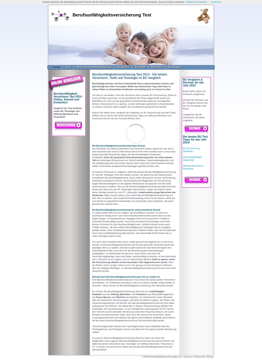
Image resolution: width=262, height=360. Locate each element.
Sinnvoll (140, 66)
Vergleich (123, 66)
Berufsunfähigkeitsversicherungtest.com (165, 357)
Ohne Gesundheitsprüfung (93, 66)
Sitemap (210, 357)
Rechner (156, 66)
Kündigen (174, 66)
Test (68, 66)
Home (56, 66)
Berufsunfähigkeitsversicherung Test (112, 14)
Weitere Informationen (197, 2)
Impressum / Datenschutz (194, 357)
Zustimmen (216, 2)
